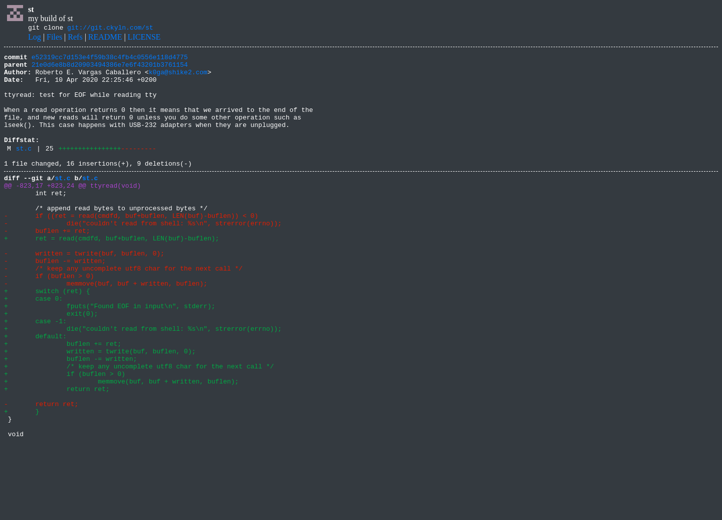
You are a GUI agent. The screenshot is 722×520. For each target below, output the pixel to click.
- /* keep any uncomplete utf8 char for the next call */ (123, 310)
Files (54, 38)
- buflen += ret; (47, 265)
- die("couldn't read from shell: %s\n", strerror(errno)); (143, 256)
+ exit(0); (51, 364)
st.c (24, 169)
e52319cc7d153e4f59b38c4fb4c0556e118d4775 (110, 59)
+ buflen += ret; (62, 400)
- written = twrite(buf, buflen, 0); (84, 292)
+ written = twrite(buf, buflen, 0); (100, 409)
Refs (75, 38)
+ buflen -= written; (70, 418)
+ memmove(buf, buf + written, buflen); (121, 445)
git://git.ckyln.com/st (110, 28)
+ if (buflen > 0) (64, 436)
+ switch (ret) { (47, 337)
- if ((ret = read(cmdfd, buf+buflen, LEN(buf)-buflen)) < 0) (131, 246)
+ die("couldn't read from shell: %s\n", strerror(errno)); (143, 382)
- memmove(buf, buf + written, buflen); (106, 328)
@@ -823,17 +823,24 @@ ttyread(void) (72, 210)
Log (34, 38)
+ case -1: (35, 373)
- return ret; (41, 472)
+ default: (35, 391)
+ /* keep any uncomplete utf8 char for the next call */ (139, 427)
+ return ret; (57, 454)
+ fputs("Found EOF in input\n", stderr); (109, 355)
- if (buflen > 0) (49, 319)
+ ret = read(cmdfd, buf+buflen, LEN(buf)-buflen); (111, 274)
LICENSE (144, 38)
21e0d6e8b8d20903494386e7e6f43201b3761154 (110, 68)
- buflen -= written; (55, 301)
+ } (21, 481)
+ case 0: (33, 346)
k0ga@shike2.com (178, 77)
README (105, 38)
